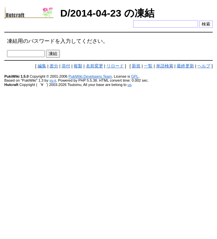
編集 (42, 66)
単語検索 (164, 66)
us (129, 85)
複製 (78, 66)
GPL (134, 76)
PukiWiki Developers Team (90, 76)
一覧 (148, 66)
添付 (66, 66)
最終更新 (185, 66)
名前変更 (94, 66)
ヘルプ (203, 66)
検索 (206, 24)
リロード (115, 66)
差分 (54, 66)
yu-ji (52, 80)
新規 (136, 66)
